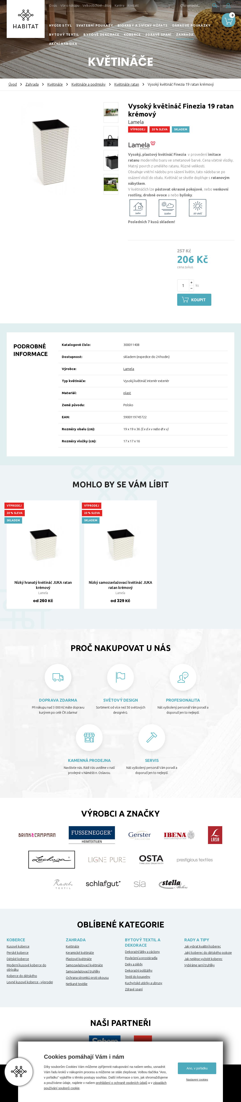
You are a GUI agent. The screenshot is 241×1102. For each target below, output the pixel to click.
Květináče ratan (126, 84)
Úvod (12, 84)
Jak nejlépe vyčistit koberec (203, 958)
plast (127, 392)
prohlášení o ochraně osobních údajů (121, 1083)
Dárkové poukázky (191, 25)
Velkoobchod (92, 5)
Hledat (202, 5)
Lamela (128, 368)
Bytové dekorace (101, 34)
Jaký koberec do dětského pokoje (208, 952)
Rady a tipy (196, 939)
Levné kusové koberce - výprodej (30, 981)
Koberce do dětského (22, 975)
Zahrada (185, 34)
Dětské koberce (18, 958)
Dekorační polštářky (138, 970)
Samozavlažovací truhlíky (83, 971)
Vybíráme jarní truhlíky (199, 964)
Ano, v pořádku (197, 1068)
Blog (108, 5)
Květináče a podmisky (88, 84)
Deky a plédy (134, 963)
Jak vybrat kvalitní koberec (202, 946)
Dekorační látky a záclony (142, 951)
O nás (53, 5)
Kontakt (133, 5)
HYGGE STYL (60, 25)
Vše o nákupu (69, 5)
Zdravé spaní (158, 34)
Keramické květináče (80, 952)
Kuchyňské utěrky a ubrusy (143, 982)
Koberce (132, 34)
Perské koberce (18, 952)
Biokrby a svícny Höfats (143, 25)
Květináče (55, 84)
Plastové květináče (79, 958)
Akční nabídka (63, 44)
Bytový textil (64, 34)
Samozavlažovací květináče (84, 964)
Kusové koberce (18, 946)
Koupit (200, 299)
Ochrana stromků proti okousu (87, 977)
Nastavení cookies (197, 1079)
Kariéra (119, 5)
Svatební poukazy (94, 25)
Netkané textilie (76, 983)
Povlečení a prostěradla (141, 957)
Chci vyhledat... (178, 5)
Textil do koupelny (137, 976)
